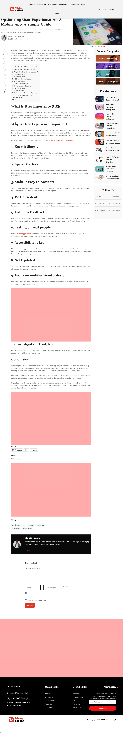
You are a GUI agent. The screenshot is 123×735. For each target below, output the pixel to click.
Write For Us (49, 697)
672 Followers (115, 203)
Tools (83, 4)
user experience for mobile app (61, 140)
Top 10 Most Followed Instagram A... (111, 107)
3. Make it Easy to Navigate (23, 79)
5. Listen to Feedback (21, 83)
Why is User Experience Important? (26, 72)
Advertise (48, 704)
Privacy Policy (77, 697)
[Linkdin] (18, 698)
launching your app (24, 234)
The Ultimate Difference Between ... (111, 168)
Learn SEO (76, 694)
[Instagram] (23, 698)
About (47, 694)
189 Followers (100, 210)
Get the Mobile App (16, 705)
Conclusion (18, 97)
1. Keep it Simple (19, 74)
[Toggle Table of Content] (35, 66)
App (24, 525)
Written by (16, 36)
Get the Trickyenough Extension (20, 702)
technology (16, 528)
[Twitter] (13, 698)
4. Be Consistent (19, 81)
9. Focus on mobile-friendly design (26, 93)
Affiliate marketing (108, 58)
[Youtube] (27, 698)
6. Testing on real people (22, 86)
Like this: (18, 100)
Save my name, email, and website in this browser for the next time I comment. (49, 593)
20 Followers (114, 196)
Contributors (64, 4)
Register (111, 9)
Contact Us (49, 707)
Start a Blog (41, 4)
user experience (27, 528)
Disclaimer (76, 704)
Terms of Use (77, 707)
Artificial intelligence (108, 81)
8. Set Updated (19, 90)
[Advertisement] (51, 301)
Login (105, 9)
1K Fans (98, 196)
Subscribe (103, 708)
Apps (108, 74)
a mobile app (16, 525)
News (57, 13)
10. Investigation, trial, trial (23, 95)
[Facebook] (8, 698)
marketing (40, 525)
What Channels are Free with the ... (112, 150)
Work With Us (50, 701)
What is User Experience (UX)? (24, 69)
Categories (75, 4)
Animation (108, 66)
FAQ (74, 701)
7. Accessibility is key (21, 88)
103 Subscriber (115, 210)
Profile (28, 550)
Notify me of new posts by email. (36, 600)
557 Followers (100, 203)
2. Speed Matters (20, 76)
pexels (103, 46)
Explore (32, 4)
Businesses (31, 525)
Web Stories (52, 4)
